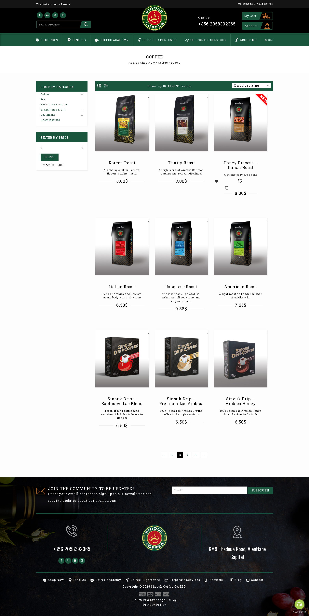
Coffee (163, 62)
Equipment (48, 114)
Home (132, 62)
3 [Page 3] (188, 455)
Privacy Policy (154, 605)
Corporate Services (208, 40)
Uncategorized (50, 119)
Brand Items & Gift (53, 109)
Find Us (79, 40)
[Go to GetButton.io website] (299, 612)
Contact (257, 580)
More (269, 40)
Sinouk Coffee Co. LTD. (168, 586)
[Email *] (209, 490)
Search (85, 24)
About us (248, 40)
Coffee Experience (159, 40)
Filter (50, 157)
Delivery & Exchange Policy (154, 600)
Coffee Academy (114, 40)
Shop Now (50, 40)
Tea (43, 99)
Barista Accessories (54, 104)
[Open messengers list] (299, 604)
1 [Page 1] (172, 455)
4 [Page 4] (196, 455)
